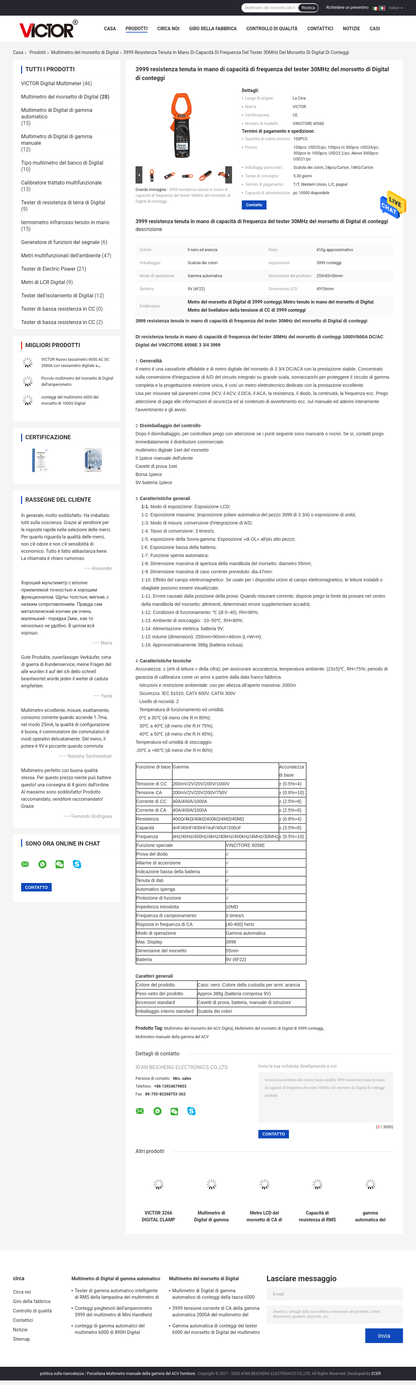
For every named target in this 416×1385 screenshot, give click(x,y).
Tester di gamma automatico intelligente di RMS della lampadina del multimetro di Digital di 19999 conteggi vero (117, 1295)
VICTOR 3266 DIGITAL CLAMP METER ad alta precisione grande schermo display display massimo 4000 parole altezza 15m (158, 1216)
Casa (110, 28)
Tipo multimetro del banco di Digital (62, 163)
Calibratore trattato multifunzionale (61, 183)
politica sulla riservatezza (62, 1373)
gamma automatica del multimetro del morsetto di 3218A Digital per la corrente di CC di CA (370, 1216)
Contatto (254, 204)
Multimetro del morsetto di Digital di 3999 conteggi (279, 1028)
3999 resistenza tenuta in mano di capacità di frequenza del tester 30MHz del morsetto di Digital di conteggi (183, 195)
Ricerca (308, 8)
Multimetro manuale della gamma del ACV (172, 1037)
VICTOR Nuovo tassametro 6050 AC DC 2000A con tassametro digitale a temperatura (75, 365)
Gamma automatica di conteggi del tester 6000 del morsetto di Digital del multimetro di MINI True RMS (216, 1330)
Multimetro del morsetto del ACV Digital (198, 1028)
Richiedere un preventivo (347, 7)
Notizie (351, 28)
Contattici (320, 28)
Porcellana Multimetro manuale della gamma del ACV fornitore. (142, 1373)
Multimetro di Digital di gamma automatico (116, 1278)
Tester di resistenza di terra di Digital (63, 202)
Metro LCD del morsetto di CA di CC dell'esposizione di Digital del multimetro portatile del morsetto (264, 1216)
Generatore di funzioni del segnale (60, 242)
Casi (375, 28)
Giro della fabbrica (213, 28)
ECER (376, 1373)
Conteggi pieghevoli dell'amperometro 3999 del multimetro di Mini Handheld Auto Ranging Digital (113, 1312)
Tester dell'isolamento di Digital (57, 295)
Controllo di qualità (271, 28)
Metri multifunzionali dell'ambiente (61, 255)
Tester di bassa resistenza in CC (58, 309)
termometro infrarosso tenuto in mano (65, 222)
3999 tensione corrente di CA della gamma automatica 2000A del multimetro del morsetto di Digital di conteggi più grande (216, 1312)
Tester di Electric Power (48, 269)
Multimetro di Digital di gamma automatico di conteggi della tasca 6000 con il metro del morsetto (211, 1216)
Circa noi (168, 28)
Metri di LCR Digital (43, 282)
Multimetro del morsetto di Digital (85, 52)
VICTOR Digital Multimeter (51, 83)
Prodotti (137, 28)
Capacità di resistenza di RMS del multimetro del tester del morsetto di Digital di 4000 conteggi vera (317, 1216)
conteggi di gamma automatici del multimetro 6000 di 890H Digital (110, 1329)
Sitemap (21, 1339)
